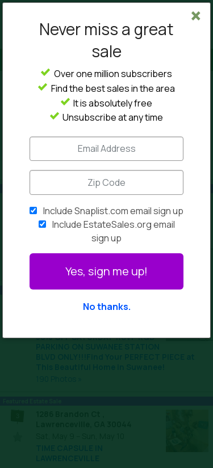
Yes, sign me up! (106, 271)
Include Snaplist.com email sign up (113, 211)
